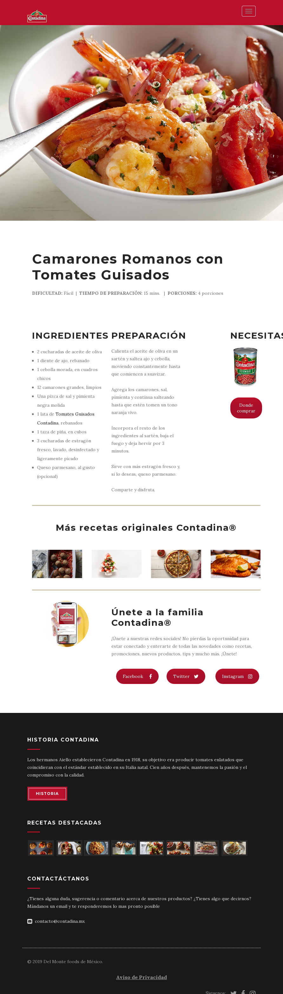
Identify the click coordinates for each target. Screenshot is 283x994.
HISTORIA (47, 793)
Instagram (237, 676)
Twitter (186, 676)
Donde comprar (246, 408)
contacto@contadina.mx (60, 921)
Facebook (137, 676)
